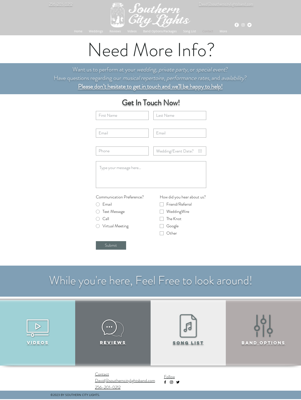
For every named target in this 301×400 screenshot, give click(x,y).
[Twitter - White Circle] (249, 25)
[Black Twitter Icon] (178, 382)
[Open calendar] (200, 151)
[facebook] (237, 25)
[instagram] (243, 25)
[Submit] (111, 245)
